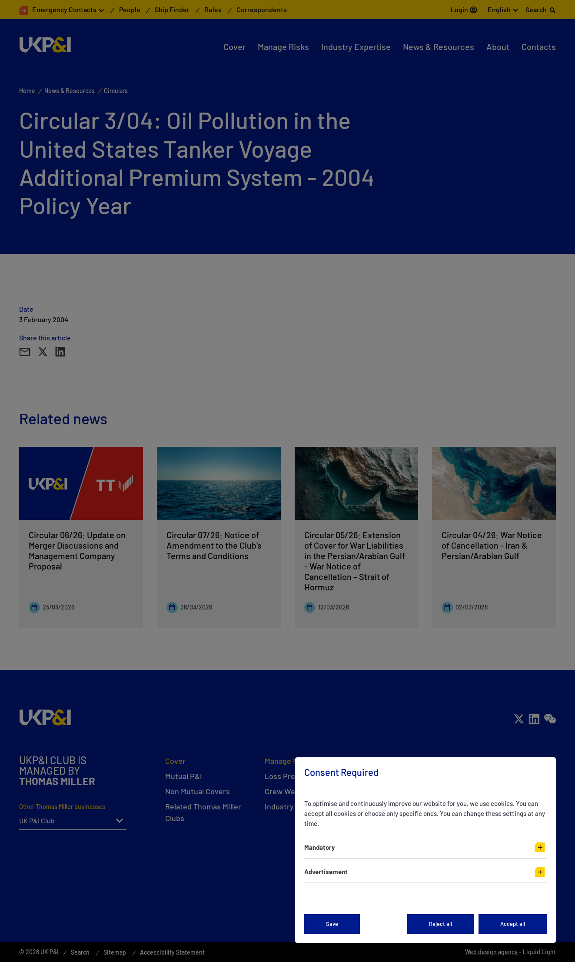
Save (332, 923)
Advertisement (326, 871)
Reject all (440, 923)
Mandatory (319, 847)
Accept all (512, 923)
